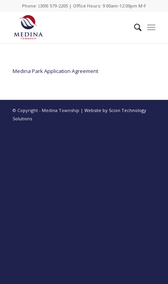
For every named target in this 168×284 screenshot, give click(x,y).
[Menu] (151, 27)
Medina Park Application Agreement (55, 71)
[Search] (134, 27)
